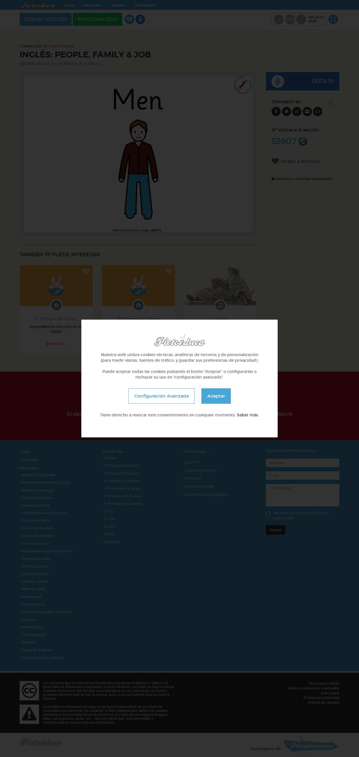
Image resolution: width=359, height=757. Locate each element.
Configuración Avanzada (161, 396)
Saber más (247, 414)
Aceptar (216, 396)
